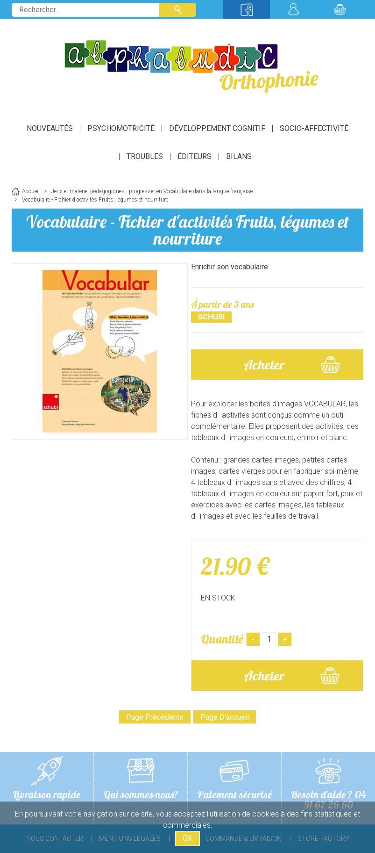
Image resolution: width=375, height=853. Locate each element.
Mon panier (340, 9)
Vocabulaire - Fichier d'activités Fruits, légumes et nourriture (187, 230)
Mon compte (293, 9)
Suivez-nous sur (246, 9)
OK (187, 838)
